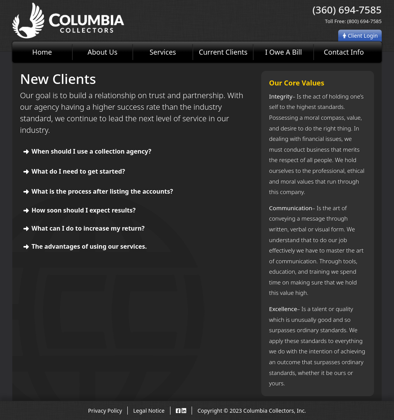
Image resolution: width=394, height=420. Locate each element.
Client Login (360, 35)
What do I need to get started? (78, 171)
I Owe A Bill (283, 52)
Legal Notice (148, 410)
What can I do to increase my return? (88, 228)
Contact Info (344, 52)
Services (163, 52)
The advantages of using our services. (89, 246)
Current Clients (223, 52)
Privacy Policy (105, 410)
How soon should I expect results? (83, 210)
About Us (102, 52)
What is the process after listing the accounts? (102, 191)
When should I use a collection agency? (91, 151)
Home (42, 52)
